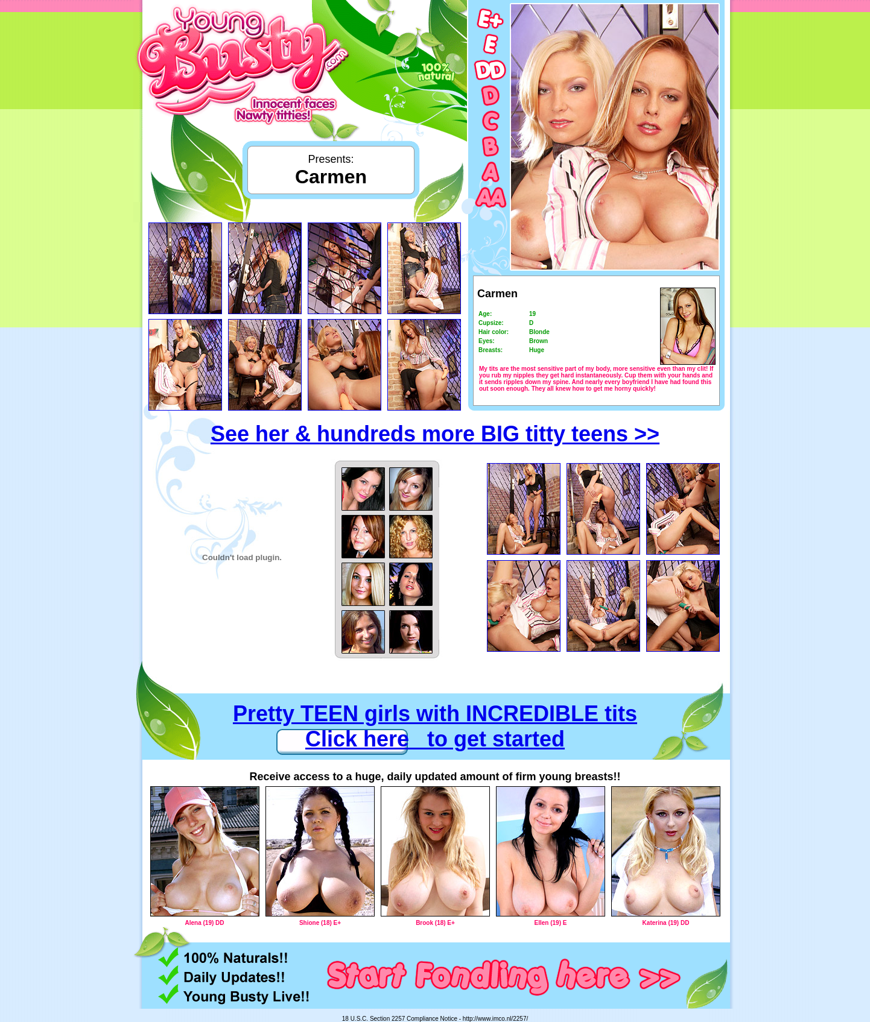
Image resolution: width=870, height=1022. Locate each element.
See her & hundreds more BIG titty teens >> (435, 433)
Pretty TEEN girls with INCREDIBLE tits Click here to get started (435, 726)
